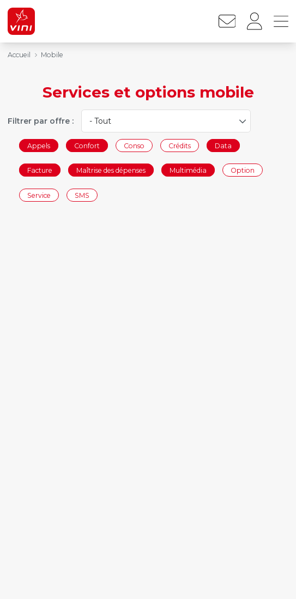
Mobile (52, 55)
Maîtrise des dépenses (111, 170)
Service (39, 195)
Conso (134, 145)
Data (223, 145)
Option (243, 170)
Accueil (19, 55)
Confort (87, 145)
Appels (38, 145)
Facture (39, 170)
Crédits (179, 145)
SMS (82, 195)
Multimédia (188, 170)
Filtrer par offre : (41, 121)
